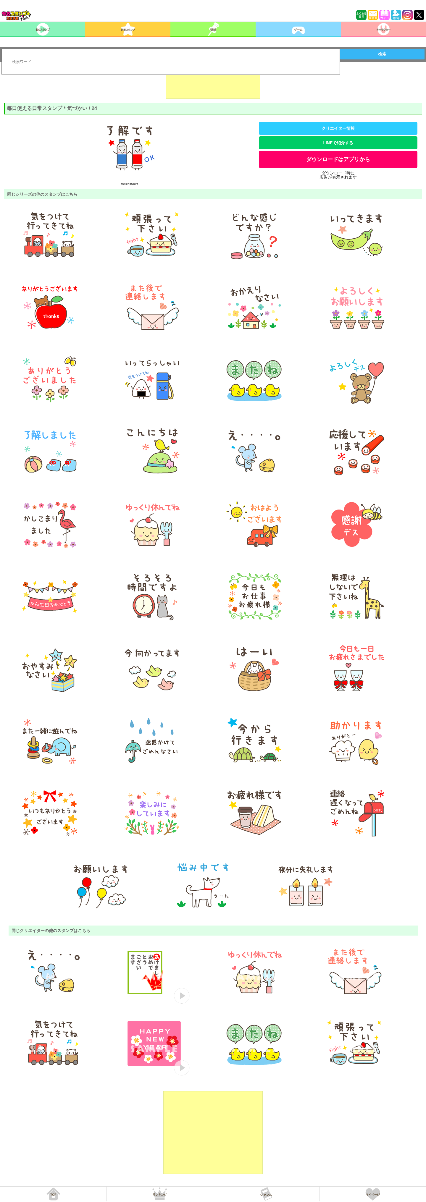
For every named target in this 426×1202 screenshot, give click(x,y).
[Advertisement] (213, 84)
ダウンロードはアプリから (338, 159)
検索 (382, 53)
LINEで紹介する (338, 142)
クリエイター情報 (338, 128)
